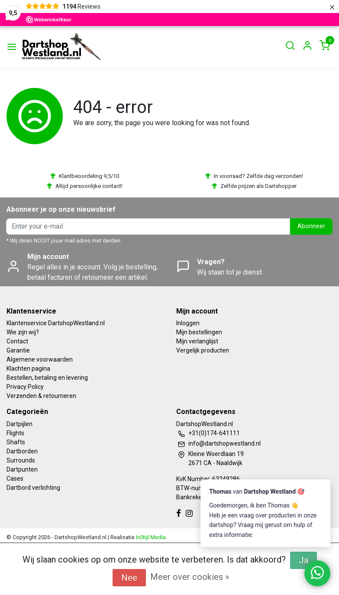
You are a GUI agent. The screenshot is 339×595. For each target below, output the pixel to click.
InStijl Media (150, 537)
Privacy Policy (25, 386)
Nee (129, 577)
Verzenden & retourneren (41, 395)
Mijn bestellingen (199, 332)
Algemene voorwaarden (39, 359)
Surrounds (20, 460)
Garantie (18, 350)
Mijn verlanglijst (197, 341)
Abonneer (311, 226)
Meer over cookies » (189, 577)
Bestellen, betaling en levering (47, 377)
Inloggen (188, 323)
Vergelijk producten (202, 350)
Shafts (15, 442)
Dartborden (22, 451)
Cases (14, 478)
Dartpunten (22, 469)
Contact (17, 341)
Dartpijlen (19, 423)
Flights (15, 433)
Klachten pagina (28, 368)
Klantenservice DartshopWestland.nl (55, 323)
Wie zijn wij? (22, 332)
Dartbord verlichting (33, 487)
